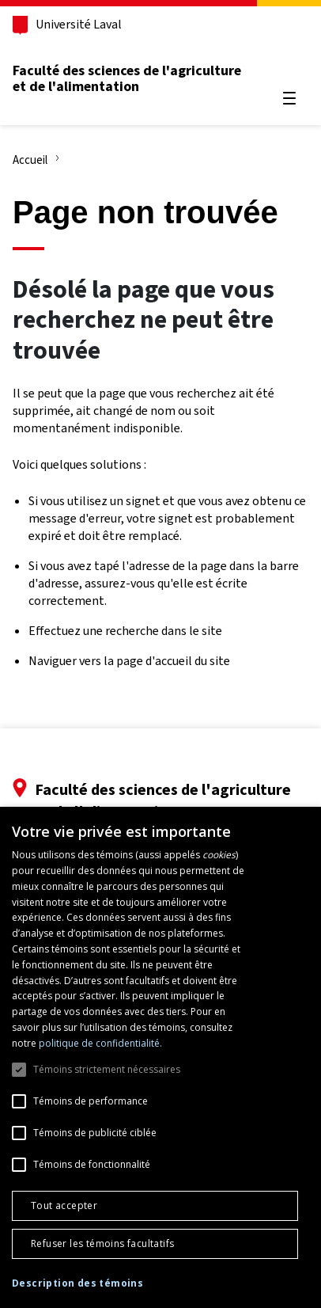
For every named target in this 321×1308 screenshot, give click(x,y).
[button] (77, 1284)
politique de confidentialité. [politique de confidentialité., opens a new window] (100, 1043)
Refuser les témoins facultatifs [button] (102, 1243)
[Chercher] (289, 60)
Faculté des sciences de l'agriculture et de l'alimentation (127, 78)
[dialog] (160, 1057)
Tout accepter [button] (64, 1205)
